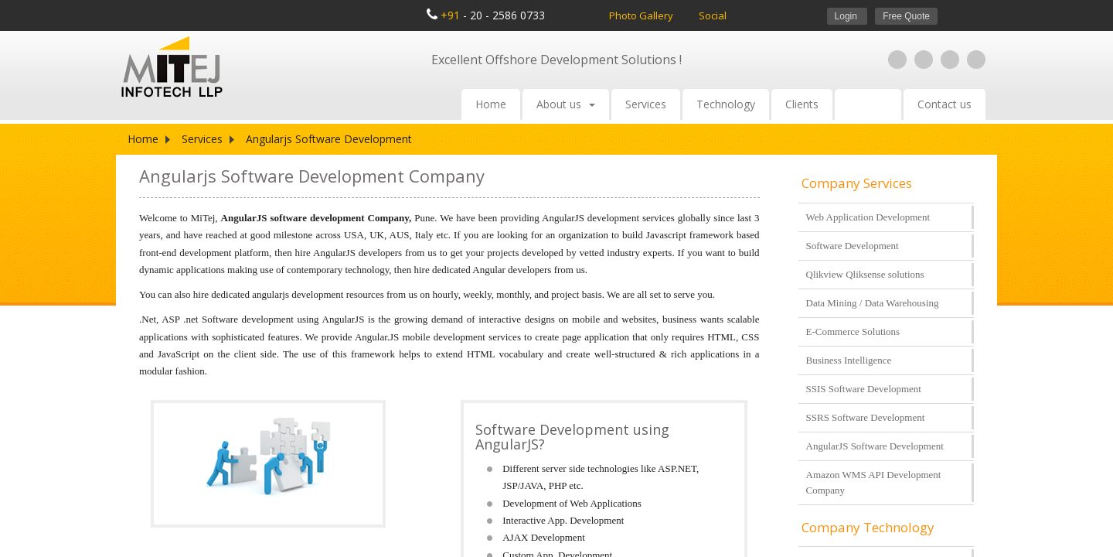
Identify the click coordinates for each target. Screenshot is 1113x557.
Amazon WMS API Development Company (873, 482)
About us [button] (565, 104)
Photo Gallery (642, 15)
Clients (802, 104)
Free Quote (906, 16)
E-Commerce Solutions (853, 331)
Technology (725, 104)
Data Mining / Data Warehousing (872, 303)
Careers (868, 104)
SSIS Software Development (863, 389)
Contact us (944, 104)
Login (847, 16)
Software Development (852, 245)
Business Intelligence (849, 360)
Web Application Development (868, 217)
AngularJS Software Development (875, 446)
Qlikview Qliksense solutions (865, 274)
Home (490, 104)
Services (645, 104)
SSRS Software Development (865, 417)
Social (713, 15)
